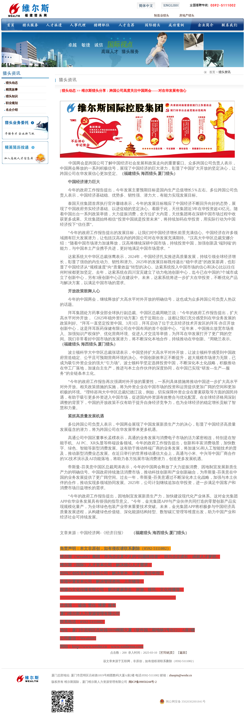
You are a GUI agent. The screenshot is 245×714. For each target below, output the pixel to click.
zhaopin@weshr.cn (180, 675)
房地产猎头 (186, 15)
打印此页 (167, 652)
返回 (183, 652)
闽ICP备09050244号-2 (143, 682)
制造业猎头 (161, 15)
